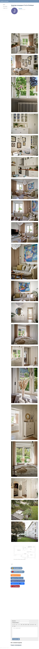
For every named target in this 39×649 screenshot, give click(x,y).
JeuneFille (20, 8)
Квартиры (12, 6)
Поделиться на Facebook (17, 580)
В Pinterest (16, 586)
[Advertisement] (24, 22)
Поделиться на (17, 583)
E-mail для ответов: (15, 622)
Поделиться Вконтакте (17, 578)
